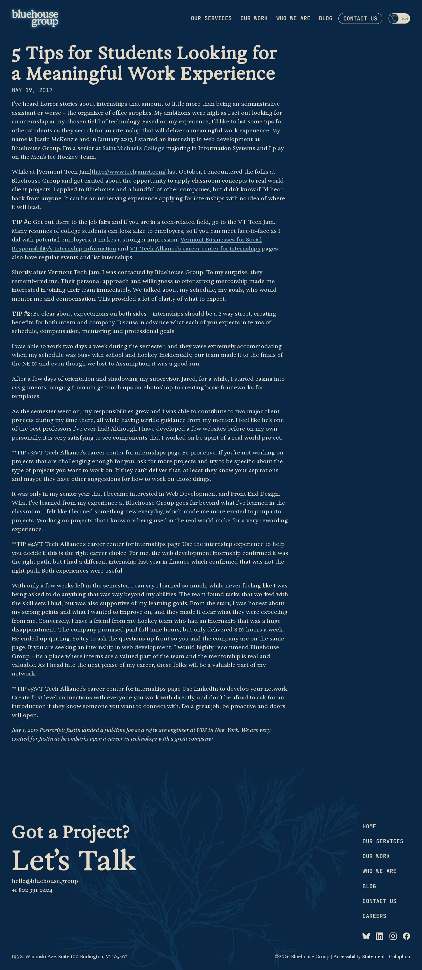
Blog (325, 18)
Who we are (293, 18)
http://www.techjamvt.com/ (130, 171)
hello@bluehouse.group (45, 881)
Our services (211, 18)
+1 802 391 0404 (32, 890)
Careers (374, 915)
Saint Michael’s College (134, 148)
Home (369, 826)
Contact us (360, 18)
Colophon (399, 956)
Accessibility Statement (359, 956)
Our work (254, 18)
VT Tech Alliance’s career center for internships (195, 248)
